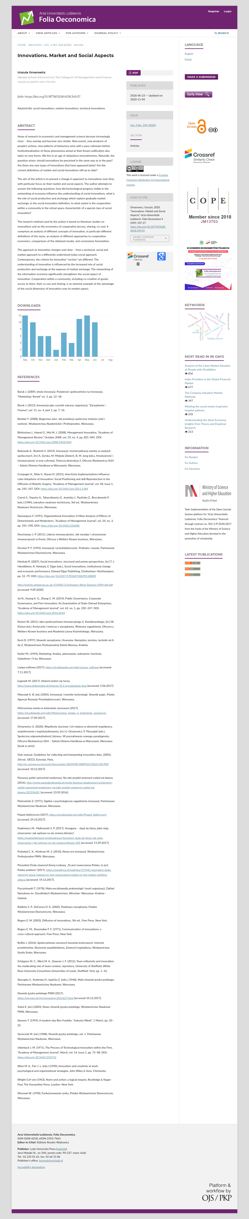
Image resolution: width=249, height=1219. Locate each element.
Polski (188, 59)
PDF (135, 72)
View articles (47, 33)
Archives (35, 44)
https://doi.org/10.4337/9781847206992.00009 (67, 576)
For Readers (191, 457)
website (61, 1148)
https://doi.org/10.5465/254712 (37, 1057)
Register (213, 11)
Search (222, 33)
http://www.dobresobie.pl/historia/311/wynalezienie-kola (52, 685)
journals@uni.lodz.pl (51, 1160)
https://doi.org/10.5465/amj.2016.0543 (41, 613)
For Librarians (192, 468)
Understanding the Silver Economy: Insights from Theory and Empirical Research (206, 423)
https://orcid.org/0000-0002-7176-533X (36, 82)
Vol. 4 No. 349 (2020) (57, 44)
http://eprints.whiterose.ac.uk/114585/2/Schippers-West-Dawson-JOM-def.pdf (65, 584)
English (189, 53)
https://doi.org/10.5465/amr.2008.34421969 (44, 442)
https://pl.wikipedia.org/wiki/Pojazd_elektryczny (78, 814)
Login (227, 11)
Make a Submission (201, 76)
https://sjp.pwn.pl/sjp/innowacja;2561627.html (46, 998)
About (23, 33)
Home (22, 44)
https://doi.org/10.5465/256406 (60, 525)
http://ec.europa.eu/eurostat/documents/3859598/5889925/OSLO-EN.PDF (63, 764)
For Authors (76, 33)
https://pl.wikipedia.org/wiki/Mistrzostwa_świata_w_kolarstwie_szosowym (62, 713)
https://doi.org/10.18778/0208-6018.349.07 (52, 96)
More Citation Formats (143, 238)
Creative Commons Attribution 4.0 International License (147, 180)
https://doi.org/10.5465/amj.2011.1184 (64, 488)
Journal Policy (106, 33)
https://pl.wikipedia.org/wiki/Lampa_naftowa (72, 667)
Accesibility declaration (31, 1167)
